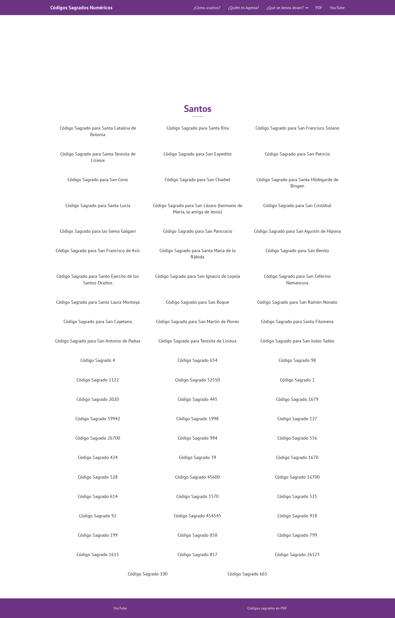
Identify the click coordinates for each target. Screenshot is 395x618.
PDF (318, 7)
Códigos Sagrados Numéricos (81, 7)
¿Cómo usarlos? (206, 7)
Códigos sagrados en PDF (267, 608)
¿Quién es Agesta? (243, 7)
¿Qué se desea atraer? (285, 7)
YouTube (337, 7)
